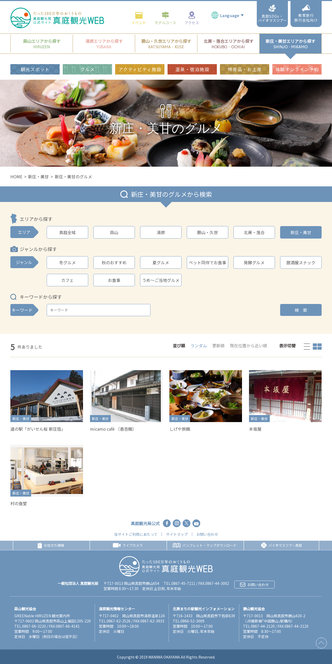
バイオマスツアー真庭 (281, 545)
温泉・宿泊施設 (192, 63)
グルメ (87, 63)
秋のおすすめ (114, 262)
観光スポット (35, 63)
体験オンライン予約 (297, 63)
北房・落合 (254, 232)
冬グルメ (67, 262)
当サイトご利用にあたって (135, 534)
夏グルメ (161, 262)
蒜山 (114, 232)
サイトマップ (177, 534)
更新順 (218, 345)
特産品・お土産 (245, 63)
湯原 (161, 232)
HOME (16, 176)
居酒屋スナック (300, 262)
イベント (139, 12)
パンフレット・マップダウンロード (205, 545)
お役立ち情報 (51, 545)
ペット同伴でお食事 (207, 262)
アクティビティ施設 (140, 63)
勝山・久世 (207, 232)
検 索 (301, 310)
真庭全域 (67, 232)
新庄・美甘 (38, 176)
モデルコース (165, 12)
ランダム (198, 345)
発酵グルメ (254, 262)
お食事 (114, 280)
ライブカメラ (128, 545)
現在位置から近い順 (248, 345)
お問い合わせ (207, 534)
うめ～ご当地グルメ (160, 280)
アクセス (192, 12)
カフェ (67, 280)
